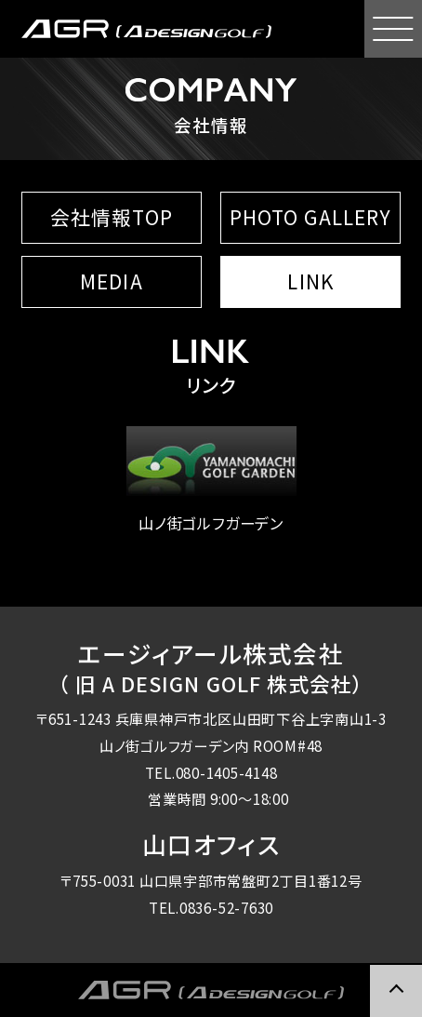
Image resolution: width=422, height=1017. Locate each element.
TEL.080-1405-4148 (211, 772)
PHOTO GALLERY (311, 217)
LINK (310, 281)
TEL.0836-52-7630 (211, 907)
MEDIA (111, 281)
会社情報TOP (111, 217)
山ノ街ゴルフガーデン (211, 479)
